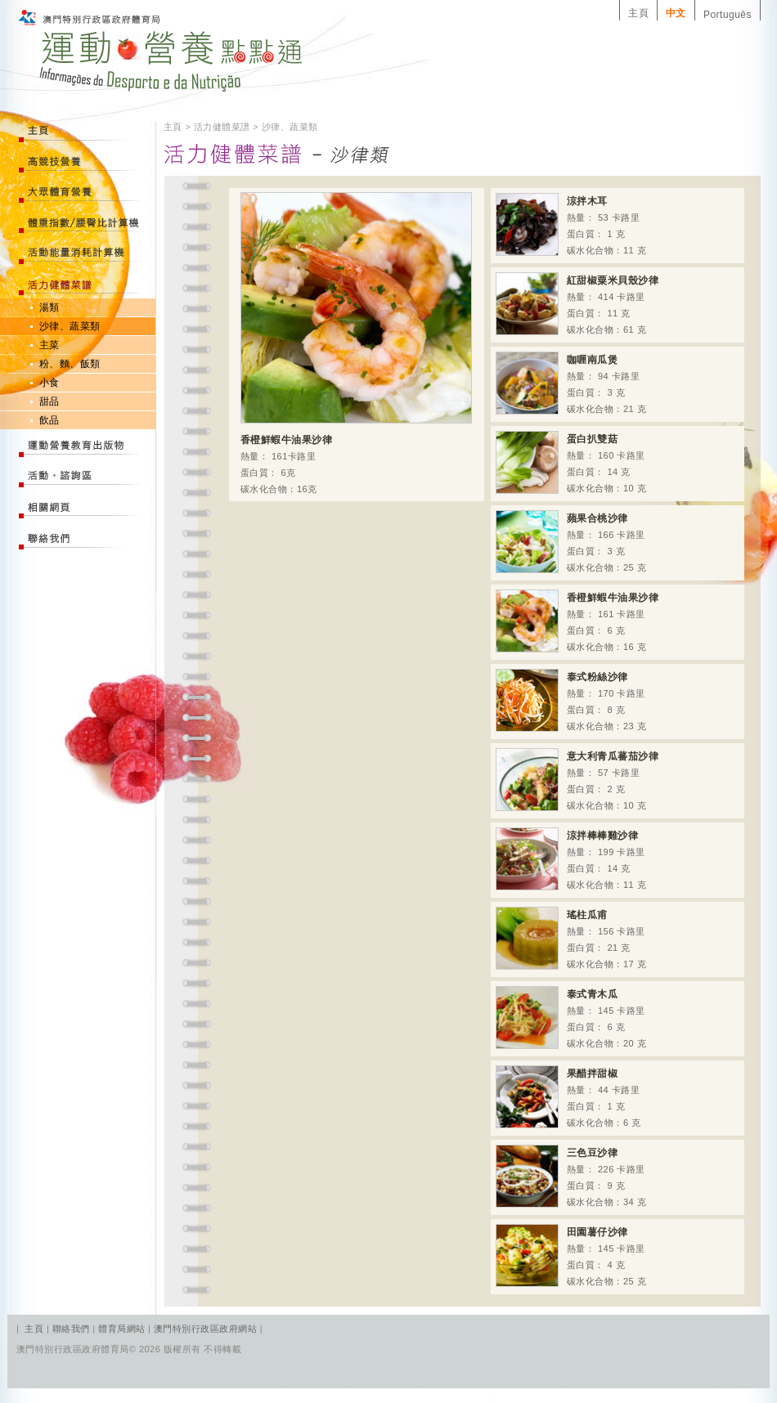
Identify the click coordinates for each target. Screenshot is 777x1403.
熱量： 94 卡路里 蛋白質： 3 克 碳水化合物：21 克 (571, 383)
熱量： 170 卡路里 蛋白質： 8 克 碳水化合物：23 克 (571, 700)
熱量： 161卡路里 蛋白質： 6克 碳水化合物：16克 (356, 343)
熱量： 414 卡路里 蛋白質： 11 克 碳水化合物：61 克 (577, 303)
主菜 (49, 345)
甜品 (49, 401)
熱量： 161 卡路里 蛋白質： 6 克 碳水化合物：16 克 (577, 620)
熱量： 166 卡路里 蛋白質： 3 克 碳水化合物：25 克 (571, 541)
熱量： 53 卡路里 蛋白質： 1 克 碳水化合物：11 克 (571, 224)
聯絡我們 (72, 1329)
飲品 (49, 420)
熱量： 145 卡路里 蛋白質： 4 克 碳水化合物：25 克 (571, 1255)
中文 (676, 13)
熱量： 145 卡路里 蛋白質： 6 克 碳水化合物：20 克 (571, 1017)
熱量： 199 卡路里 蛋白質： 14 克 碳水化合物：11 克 (571, 858)
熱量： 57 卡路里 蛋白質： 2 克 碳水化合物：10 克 (577, 779)
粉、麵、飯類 (70, 364)
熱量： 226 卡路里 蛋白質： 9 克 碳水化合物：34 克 (571, 1176)
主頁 (638, 13)
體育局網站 (121, 1329)
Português (727, 14)
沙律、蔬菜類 (70, 326)
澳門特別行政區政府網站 (205, 1329)
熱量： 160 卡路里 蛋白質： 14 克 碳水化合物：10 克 (571, 462)
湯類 (49, 307)
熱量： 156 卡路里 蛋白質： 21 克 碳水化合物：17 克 (571, 938)
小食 (49, 382)
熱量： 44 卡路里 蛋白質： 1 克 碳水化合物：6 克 (568, 1096)
